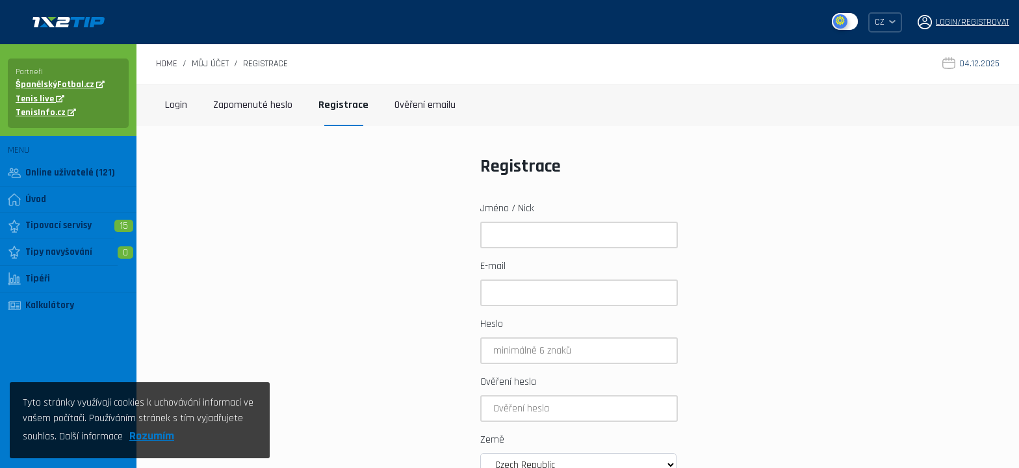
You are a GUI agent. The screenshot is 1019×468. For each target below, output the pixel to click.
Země (492, 440)
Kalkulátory (41, 305)
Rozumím (151, 435)
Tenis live (40, 99)
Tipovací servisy (50, 225)
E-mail (493, 266)
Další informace (91, 436)
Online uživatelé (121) (61, 172)
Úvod (27, 199)
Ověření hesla (508, 382)
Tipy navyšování (50, 252)
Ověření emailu (425, 105)
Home (166, 64)
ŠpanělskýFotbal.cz (60, 84)
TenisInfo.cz (46, 112)
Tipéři (29, 278)
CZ (885, 22)
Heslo (491, 324)
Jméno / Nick (507, 208)
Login (176, 105)
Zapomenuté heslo (252, 105)
